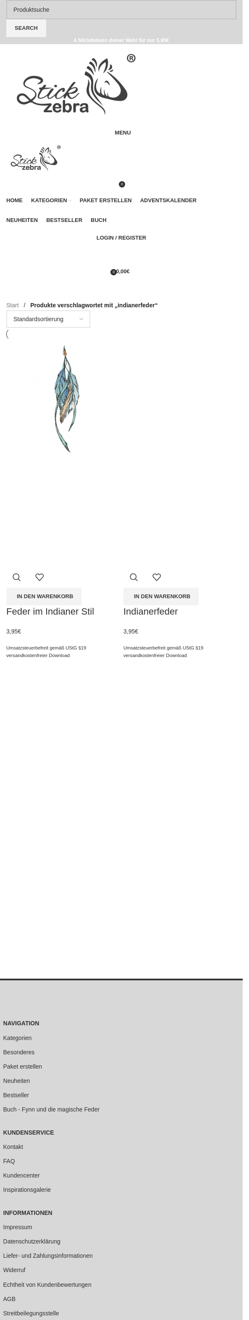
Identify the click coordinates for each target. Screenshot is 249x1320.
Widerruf (14, 1270)
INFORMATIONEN (27, 1212)
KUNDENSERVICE (28, 1132)
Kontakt (13, 1146)
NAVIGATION (21, 1023)
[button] (43, 596)
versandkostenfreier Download (38, 655)
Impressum (17, 1227)
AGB (9, 1299)
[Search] (121, 9)
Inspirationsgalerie (27, 1189)
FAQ (9, 1161)
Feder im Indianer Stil (50, 611)
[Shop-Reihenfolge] (48, 319)
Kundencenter (21, 1175)
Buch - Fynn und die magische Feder (51, 1109)
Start (13, 305)
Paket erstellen (22, 1066)
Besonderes (19, 1052)
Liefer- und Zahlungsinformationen (48, 1255)
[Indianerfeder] (179, 396)
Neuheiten (16, 1080)
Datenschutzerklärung (31, 1241)
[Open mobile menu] (121, 132)
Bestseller (16, 1095)
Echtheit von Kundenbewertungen (47, 1284)
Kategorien (17, 1038)
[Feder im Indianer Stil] (62, 396)
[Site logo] (76, 83)
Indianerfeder (150, 611)
